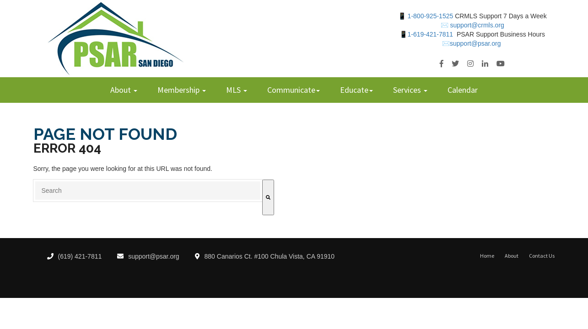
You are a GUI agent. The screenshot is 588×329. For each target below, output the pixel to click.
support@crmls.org (476, 25)
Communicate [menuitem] (291, 90)
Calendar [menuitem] (463, 90)
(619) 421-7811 (74, 256)
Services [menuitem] (408, 90)
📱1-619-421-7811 (426, 34)
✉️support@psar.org (471, 43)
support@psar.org (148, 256)
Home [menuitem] (487, 256)
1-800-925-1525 (430, 16)
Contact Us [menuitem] (542, 256)
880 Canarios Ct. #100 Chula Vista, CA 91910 (265, 256)
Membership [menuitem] (179, 90)
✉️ (444, 25)
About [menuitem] (121, 90)
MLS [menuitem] (234, 90)
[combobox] (147, 191)
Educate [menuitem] (354, 90)
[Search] (268, 197)
